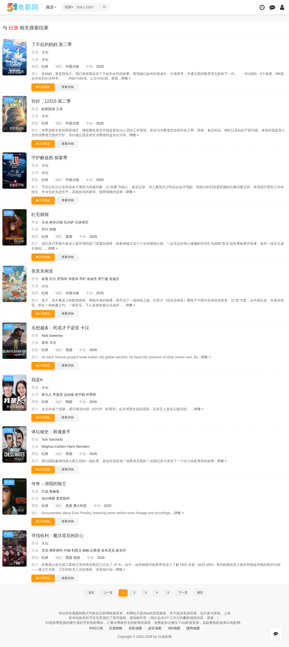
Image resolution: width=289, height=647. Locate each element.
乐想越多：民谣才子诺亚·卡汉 (60, 327)
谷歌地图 (135, 628)
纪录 (45, 66)
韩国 (68, 402)
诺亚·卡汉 (49, 343)
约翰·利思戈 (73, 550)
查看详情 (68, 87)
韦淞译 (73, 279)
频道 (51, 7)
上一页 (108, 592)
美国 (68, 236)
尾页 (200, 592)
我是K (37, 379)
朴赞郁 (91, 394)
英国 (76, 558)
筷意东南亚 (42, 271)
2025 (100, 293)
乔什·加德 (49, 229)
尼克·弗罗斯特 (52, 550)
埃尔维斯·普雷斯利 (56, 498)
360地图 (174, 628)
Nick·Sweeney (52, 336)
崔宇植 (80, 394)
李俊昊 (58, 394)
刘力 (52, 279)
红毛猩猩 (40, 214)
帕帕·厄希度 (92, 550)
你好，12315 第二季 (51, 101)
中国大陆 (72, 66)
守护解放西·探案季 (49, 157)
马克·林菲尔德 (52, 222)
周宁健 (103, 279)
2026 (100, 66)
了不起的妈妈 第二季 (51, 44)
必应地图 (155, 628)
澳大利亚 (80, 506)
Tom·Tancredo (52, 439)
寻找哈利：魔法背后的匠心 (57, 535)
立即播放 (43, 87)
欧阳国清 (48, 109)
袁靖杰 (92, 279)
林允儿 (47, 394)
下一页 (183, 592)
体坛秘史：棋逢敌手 (51, 431)
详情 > (126, 78)
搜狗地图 (193, 628)
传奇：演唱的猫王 (48, 483)
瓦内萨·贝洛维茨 (76, 222)
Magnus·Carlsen (54, 446)
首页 (91, 592)
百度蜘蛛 (116, 628)
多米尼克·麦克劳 (113, 550)
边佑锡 (69, 394)
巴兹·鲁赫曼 (50, 491)
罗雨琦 (62, 279)
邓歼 (82, 279)
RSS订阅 (96, 628)
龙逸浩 (114, 279)
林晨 (45, 279)
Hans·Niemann (78, 446)
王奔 (59, 109)
